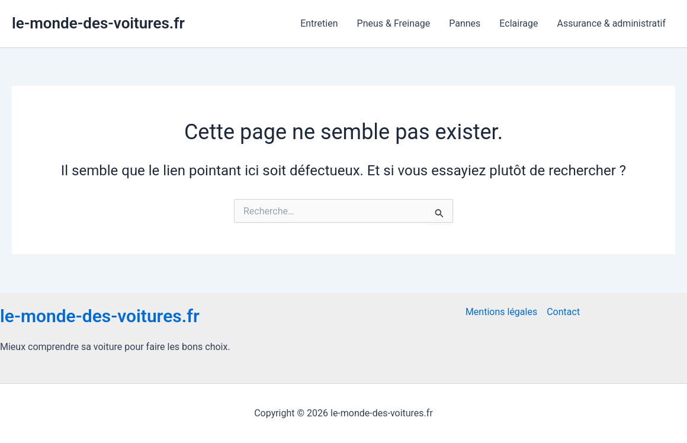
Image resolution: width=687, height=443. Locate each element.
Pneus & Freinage (394, 23)
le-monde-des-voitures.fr (98, 23)
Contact (563, 311)
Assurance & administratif (611, 23)
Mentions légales (501, 311)
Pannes (464, 23)
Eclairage (518, 23)
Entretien (319, 23)
